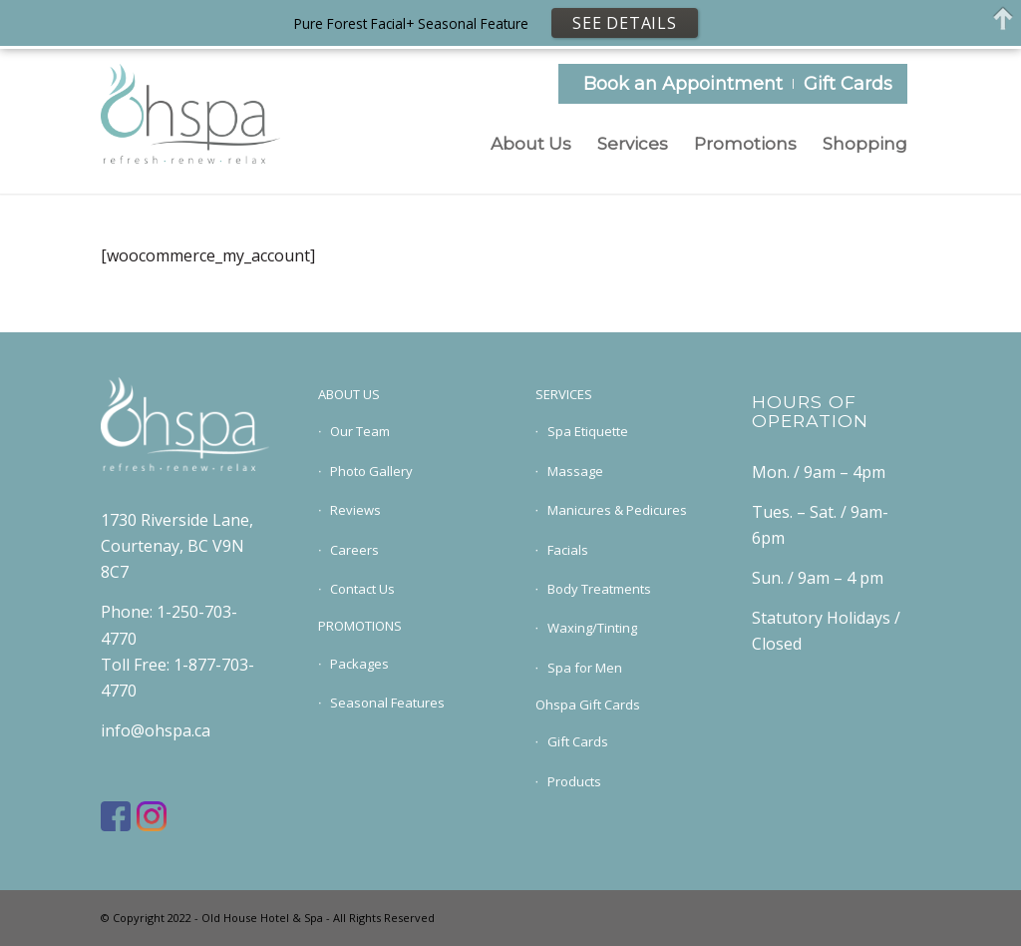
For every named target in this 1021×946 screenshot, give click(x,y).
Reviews (355, 510)
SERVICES (563, 394)
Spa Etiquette (587, 431)
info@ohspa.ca (155, 730)
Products (574, 781)
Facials (567, 550)
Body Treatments (599, 589)
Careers (354, 550)
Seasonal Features (387, 702)
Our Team (360, 431)
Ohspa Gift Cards (587, 704)
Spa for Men (584, 668)
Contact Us (362, 589)
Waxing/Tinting (592, 628)
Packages (359, 664)
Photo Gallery (371, 471)
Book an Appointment (683, 84)
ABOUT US (349, 394)
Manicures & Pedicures (617, 510)
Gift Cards (848, 84)
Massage (575, 471)
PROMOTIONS (360, 626)
